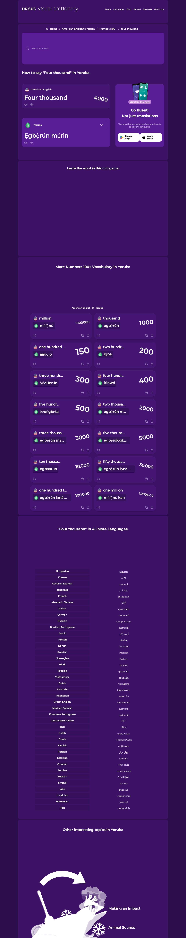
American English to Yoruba (78, 29)
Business (147, 9)
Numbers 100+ (108, 29)
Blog (129, 9)
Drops (108, 9)
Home (53, 29)
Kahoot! (137, 9)
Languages (118, 9)
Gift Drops (159, 9)
